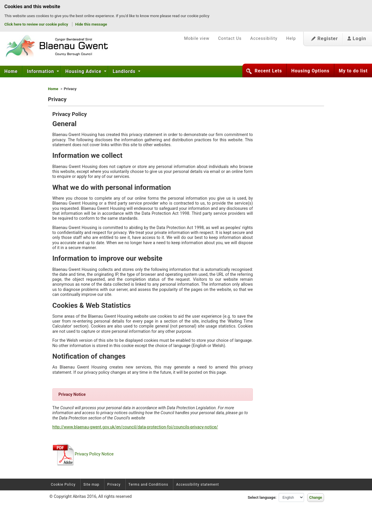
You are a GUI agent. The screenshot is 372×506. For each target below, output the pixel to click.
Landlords (125, 71)
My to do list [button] (353, 71)
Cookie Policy (63, 484)
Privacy (114, 484)
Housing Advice (84, 71)
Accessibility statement (197, 484)
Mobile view (196, 38)
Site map (91, 484)
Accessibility (264, 38)
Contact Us (230, 38)
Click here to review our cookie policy (36, 24)
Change (315, 498)
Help (291, 38)
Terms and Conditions (148, 484)
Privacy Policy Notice (83, 454)
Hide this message (91, 24)
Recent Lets (268, 71)
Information (41, 71)
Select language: (262, 497)
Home (11, 71)
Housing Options (310, 71)
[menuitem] (11, 71)
